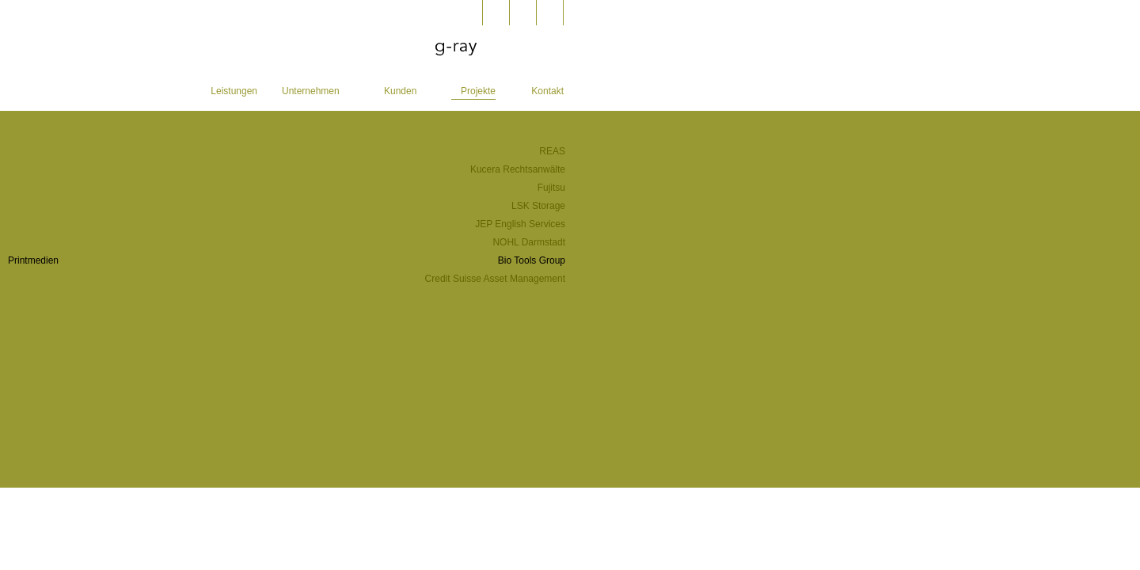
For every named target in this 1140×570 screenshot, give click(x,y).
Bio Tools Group (531, 260)
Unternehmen (311, 91)
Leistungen (234, 91)
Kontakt (547, 91)
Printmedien (33, 260)
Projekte (478, 91)
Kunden (400, 91)
